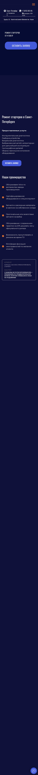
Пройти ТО (7, 19)
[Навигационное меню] (33, 4)
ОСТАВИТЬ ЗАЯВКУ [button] (21, 45)
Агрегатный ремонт (16, 19)
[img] (11, 5)
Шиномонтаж (25, 19)
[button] (11, 161)
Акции (32, 19)
